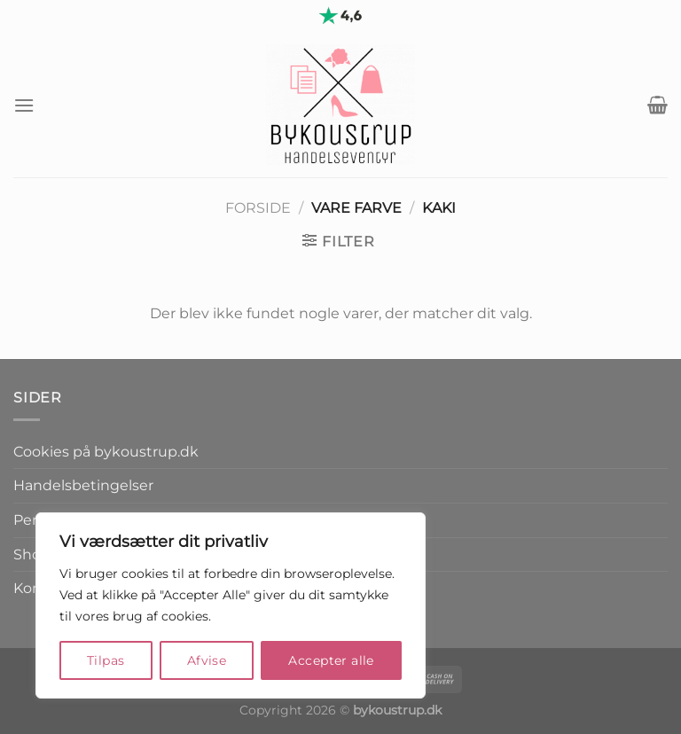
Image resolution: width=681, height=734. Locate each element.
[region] (230, 605)
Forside (258, 207)
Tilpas (106, 660)
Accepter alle (330, 660)
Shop (32, 554)
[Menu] (24, 105)
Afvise (207, 660)
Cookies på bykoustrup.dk (106, 451)
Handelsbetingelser (83, 485)
